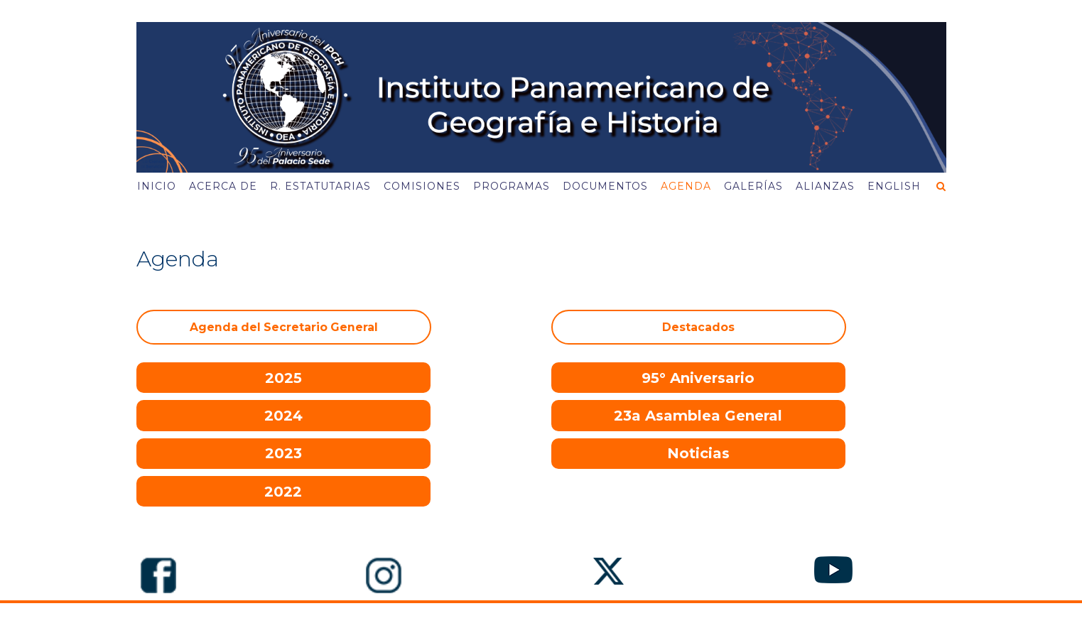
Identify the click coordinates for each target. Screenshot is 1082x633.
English (894, 186)
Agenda (686, 186)
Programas (511, 186)
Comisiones (422, 186)
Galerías (753, 186)
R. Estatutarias (320, 186)
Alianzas (825, 186)
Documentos (605, 186)
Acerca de (223, 186)
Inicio (156, 186)
